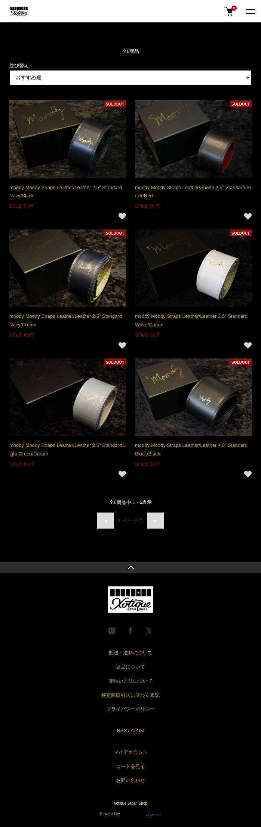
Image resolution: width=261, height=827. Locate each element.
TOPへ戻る (130, 567)
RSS (122, 730)
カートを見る (130, 766)
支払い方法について (131, 681)
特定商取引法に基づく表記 (130, 695)
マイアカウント (131, 752)
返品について (130, 667)
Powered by (130, 812)
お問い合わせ (130, 780)
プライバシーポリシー (130, 709)
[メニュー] (250, 11)
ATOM (137, 730)
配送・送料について (131, 652)
